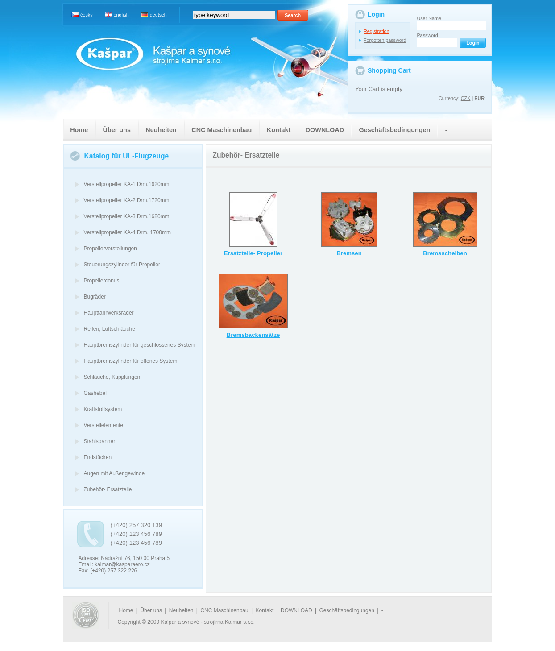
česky (86, 14)
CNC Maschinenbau (221, 129)
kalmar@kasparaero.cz (122, 564)
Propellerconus (102, 281)
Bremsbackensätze (253, 335)
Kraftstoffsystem (103, 409)
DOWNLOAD (325, 129)
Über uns (117, 129)
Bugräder (95, 297)
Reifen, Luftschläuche (109, 329)
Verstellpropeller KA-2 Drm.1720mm (127, 200)
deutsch (158, 14)
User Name (429, 18)
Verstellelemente (104, 425)
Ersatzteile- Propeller (253, 253)
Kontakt (279, 129)
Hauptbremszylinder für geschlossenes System (139, 345)
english (121, 14)
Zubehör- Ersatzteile (108, 489)
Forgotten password (385, 40)
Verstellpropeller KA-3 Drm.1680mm (127, 216)
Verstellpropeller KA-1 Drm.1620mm (127, 184)
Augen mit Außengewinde (114, 473)
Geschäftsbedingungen (394, 129)
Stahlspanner (100, 441)
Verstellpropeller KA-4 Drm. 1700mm (127, 232)
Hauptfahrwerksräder (109, 313)
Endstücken (98, 457)
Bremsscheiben (445, 253)
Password (427, 35)
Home (79, 129)
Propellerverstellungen (110, 248)
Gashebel (95, 393)
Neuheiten (161, 129)
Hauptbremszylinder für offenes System (131, 361)
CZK (466, 98)
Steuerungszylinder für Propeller (122, 264)
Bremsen (349, 253)
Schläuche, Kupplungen (112, 377)
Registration (376, 31)
